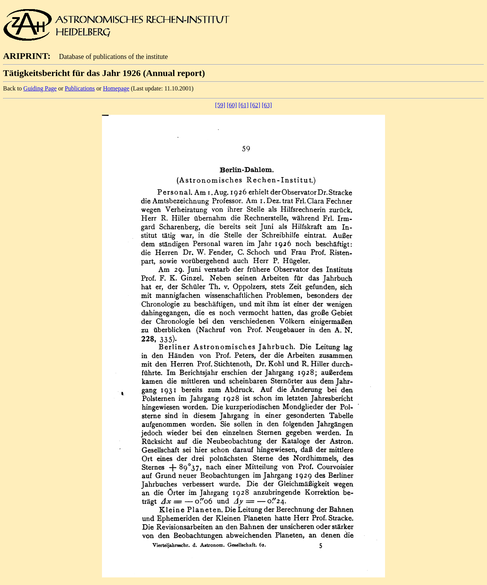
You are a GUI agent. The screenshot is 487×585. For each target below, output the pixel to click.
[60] (232, 105)
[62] (255, 105)
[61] (244, 105)
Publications (80, 88)
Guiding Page (40, 88)
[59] (220, 105)
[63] (267, 105)
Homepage (116, 88)
